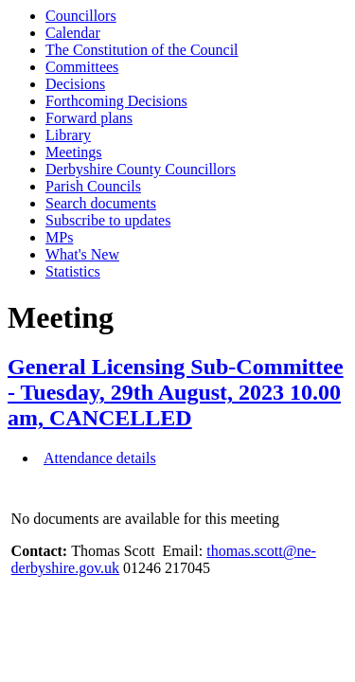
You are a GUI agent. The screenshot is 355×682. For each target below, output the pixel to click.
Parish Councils (93, 186)
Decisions (75, 84)
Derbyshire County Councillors (140, 169)
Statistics (72, 271)
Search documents (100, 203)
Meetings (73, 152)
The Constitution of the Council (142, 50)
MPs (59, 237)
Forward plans (89, 118)
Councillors (80, 16)
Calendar (72, 33)
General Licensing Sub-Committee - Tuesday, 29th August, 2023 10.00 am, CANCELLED (176, 392)
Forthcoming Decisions (116, 101)
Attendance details (100, 458)
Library (68, 135)
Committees (81, 67)
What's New (82, 254)
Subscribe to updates (107, 220)
